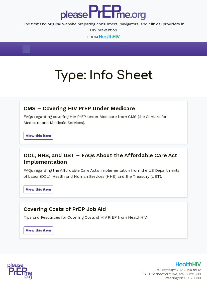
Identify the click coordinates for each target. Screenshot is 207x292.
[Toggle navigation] (26, 49)
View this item (38, 136)
